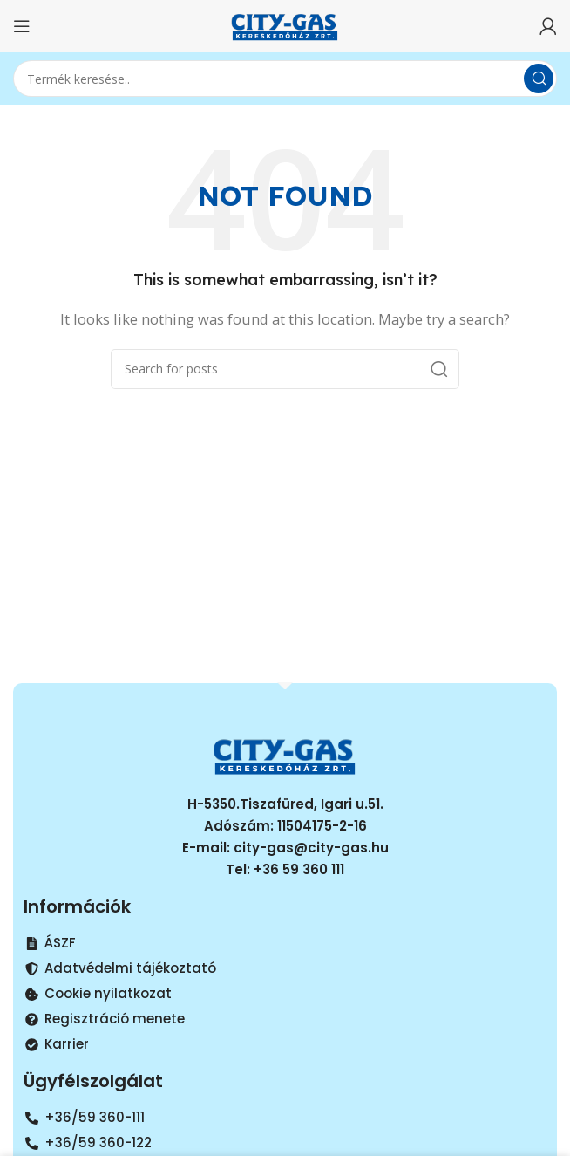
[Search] (285, 78)
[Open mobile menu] (21, 26)
